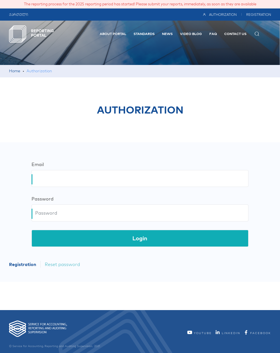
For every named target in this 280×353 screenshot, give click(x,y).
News (167, 34)
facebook (257, 333)
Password (43, 199)
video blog (191, 34)
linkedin (227, 333)
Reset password (62, 264)
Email (38, 164)
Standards (144, 34)
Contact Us (235, 34)
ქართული (18, 14)
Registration (258, 14)
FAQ (213, 34)
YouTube (199, 333)
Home (14, 70)
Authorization (220, 14)
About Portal (113, 34)
